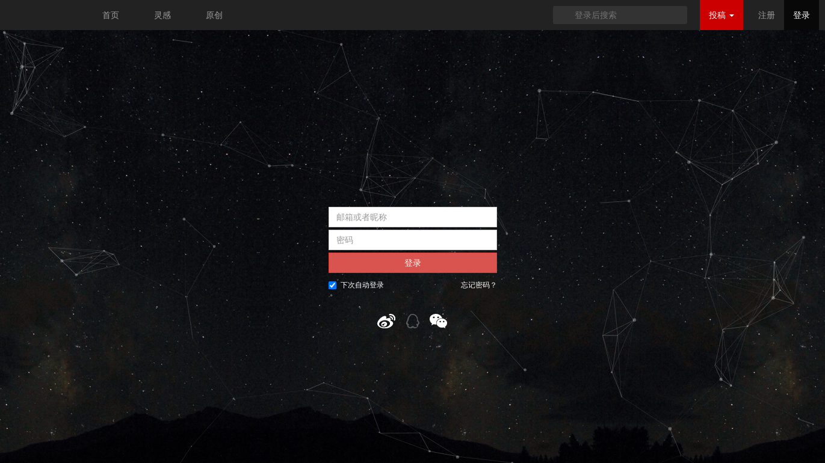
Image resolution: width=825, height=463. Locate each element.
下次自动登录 (356, 285)
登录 (801, 15)
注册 (766, 15)
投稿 (721, 15)
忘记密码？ (479, 285)
